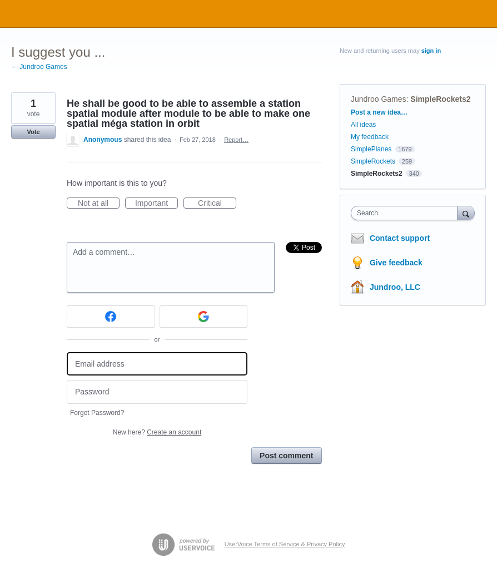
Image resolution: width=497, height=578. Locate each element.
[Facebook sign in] (111, 316)
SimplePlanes (371, 149)
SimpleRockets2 (440, 99)
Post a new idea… (379, 112)
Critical (217, 204)
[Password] (157, 392)
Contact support (400, 238)
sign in (431, 50)
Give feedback (396, 262)
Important (156, 204)
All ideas (363, 125)
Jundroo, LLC (395, 287)
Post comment (286, 455)
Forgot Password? (97, 413)
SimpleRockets (373, 161)
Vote (33, 132)
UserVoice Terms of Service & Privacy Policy (285, 544)
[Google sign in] (204, 316)
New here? (157, 432)
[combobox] (406, 213)
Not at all (99, 204)
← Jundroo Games (39, 67)
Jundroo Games (378, 99)
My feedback (370, 137)
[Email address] (157, 364)
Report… (236, 139)
